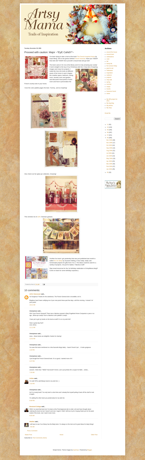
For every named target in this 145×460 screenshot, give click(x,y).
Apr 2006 (109, 161)
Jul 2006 (109, 153)
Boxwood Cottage (35, 406)
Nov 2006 (109, 142)
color (107, 59)
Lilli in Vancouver (35, 294)
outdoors (109, 75)
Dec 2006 (109, 140)
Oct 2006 (109, 145)
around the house (111, 52)
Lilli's (39, 217)
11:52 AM (32, 338)
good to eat (109, 68)
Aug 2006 (109, 150)
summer (108, 84)
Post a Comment (32, 431)
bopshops (76, 450)
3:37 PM (32, 361)
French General (80, 58)
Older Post (94, 434)
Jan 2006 (109, 169)
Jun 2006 (109, 156)
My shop (109, 108)
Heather (32, 421)
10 (108, 127)
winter (108, 93)
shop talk (109, 80)
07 (108, 135)
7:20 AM (31, 372)
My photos (109, 105)
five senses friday (111, 66)
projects (108, 77)
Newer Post (28, 434)
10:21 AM (32, 305)
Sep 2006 (109, 148)
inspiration (109, 73)
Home (61, 434)
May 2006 (109, 158)
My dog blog (110, 103)
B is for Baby (58, 261)
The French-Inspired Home (86, 56)
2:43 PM (32, 383)
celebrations (110, 57)
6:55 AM (31, 415)
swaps (108, 86)
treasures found (111, 91)
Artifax (31, 378)
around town (110, 54)
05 (108, 172)
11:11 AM (32, 327)
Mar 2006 (109, 164)
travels (108, 89)
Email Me (107, 113)
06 (108, 137)
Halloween (109, 70)
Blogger (89, 450)
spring (108, 82)
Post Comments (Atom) (40, 438)
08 (108, 132)
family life (109, 63)
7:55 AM (31, 427)
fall (107, 61)
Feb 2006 (109, 166)
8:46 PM (32, 400)
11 (108, 124)
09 (108, 130)
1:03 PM (32, 350)
